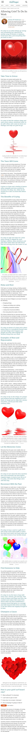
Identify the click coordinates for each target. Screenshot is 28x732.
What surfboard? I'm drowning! (11, 695)
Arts (2, 5)
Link (2, 175)
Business (18, 5)
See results (10, 705)
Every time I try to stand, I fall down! (12, 700)
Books (12, 5)
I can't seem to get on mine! (10, 697)
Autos (7, 5)
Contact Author (11, 27)
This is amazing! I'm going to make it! (12, 702)
